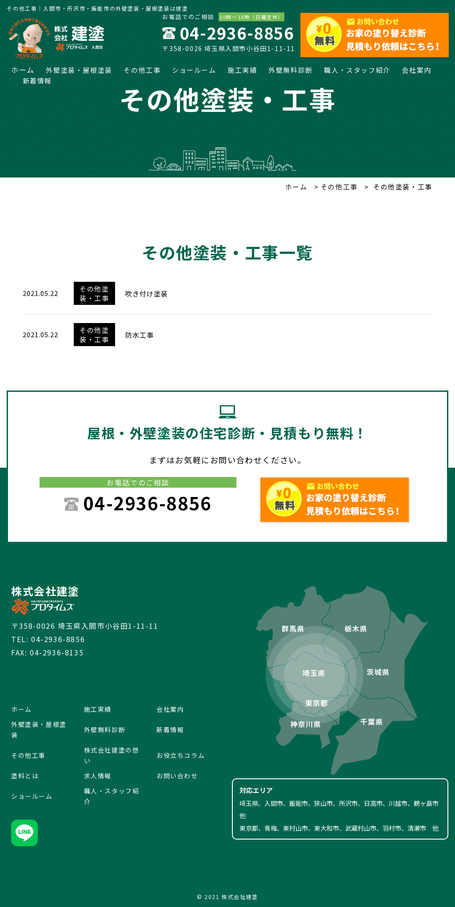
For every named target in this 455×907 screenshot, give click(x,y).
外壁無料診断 (290, 70)
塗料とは (25, 775)
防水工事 (139, 334)
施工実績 (242, 70)
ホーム (23, 69)
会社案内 (416, 70)
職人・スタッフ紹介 (357, 70)
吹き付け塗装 (146, 293)
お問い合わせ (177, 775)
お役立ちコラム (180, 755)
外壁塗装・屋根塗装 (79, 70)
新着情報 (37, 80)
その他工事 (142, 70)
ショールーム (194, 70)
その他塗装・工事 (94, 293)
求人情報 (98, 775)
